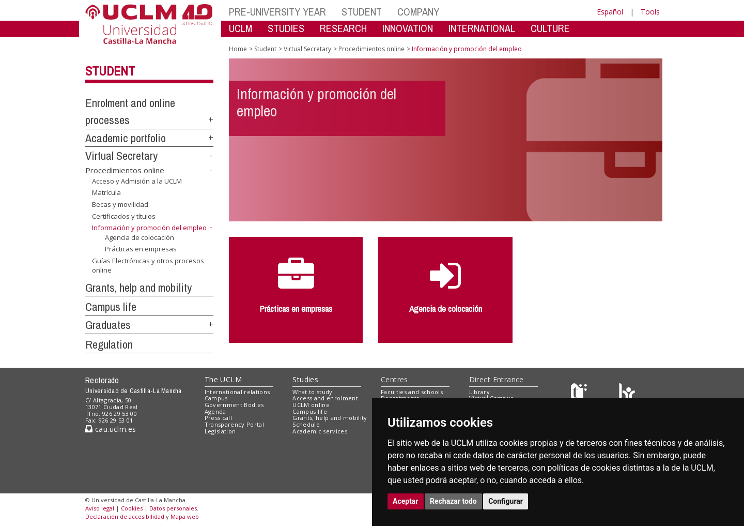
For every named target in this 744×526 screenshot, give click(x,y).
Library (479, 392)
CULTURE (550, 28)
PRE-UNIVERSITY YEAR (277, 12)
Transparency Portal (234, 424)
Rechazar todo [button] (453, 501)
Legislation (220, 431)
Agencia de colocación (139, 237)
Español (610, 12)
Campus (216, 398)
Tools (650, 12)
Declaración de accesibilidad (124, 516)
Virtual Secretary (121, 155)
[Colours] (627, 394)
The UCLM (223, 379)
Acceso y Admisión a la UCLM (137, 181)
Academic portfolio (125, 138)
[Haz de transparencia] (580, 394)
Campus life (110, 306)
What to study (312, 392)
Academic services (319, 431)
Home (238, 48)
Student (110, 71)
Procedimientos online (124, 170)
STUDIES (286, 28)
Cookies (132, 508)
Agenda (215, 411)
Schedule (306, 424)
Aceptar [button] (406, 501)
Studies (305, 379)
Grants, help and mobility (138, 287)
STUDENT (362, 12)
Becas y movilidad (120, 204)
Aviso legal (99, 508)
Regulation (109, 344)
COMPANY (418, 12)
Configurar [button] (505, 501)
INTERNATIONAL (481, 28)
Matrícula (106, 192)
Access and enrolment (325, 398)
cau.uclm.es (110, 429)
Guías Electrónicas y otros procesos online (148, 265)
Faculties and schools (412, 392)
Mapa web (185, 516)
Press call (218, 418)
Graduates (108, 325)
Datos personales (173, 508)
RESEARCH (343, 28)
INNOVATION (407, 28)
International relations (237, 392)
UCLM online (311, 405)
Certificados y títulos (124, 215)
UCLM (240, 28)
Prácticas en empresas (141, 248)
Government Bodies (234, 405)
